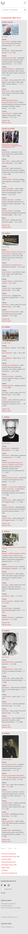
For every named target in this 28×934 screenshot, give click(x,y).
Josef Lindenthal (7, 353)
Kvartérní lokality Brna (9, 873)
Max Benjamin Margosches (10, 365)
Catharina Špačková (8, 507)
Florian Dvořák (6, 792)
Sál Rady (4, 870)
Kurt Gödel (5, 168)
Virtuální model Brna (8, 854)
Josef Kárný (5, 304)
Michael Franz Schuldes (9, 58)
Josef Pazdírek (6, 718)
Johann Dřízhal (6, 272)
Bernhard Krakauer (8, 574)
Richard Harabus (7, 608)
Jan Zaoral (5, 585)
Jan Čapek (5, 80)
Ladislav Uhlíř (6, 288)
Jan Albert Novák (7, 803)
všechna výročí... (7, 122)
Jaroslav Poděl (6, 830)
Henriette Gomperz (8, 376)
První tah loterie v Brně (9, 764)
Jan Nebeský (5, 348)
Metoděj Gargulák (7, 385)
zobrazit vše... (6, 120)
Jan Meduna (5, 596)
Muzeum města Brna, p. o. (9, 917)
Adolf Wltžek (6, 152)
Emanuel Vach (6, 295)
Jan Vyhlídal (5, 51)
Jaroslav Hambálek (8, 188)
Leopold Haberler (7, 281)
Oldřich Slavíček (7, 179)
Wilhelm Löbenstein (8, 617)
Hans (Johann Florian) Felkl (10, 312)
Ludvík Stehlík (6, 696)
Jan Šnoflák (5, 814)
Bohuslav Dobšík (7, 211)
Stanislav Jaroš (6, 704)
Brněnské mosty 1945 (9, 865)
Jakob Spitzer (6, 448)
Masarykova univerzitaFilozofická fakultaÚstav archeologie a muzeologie (10, 906)
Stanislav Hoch (6, 500)
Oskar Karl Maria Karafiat (10, 478)
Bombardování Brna (8, 862)
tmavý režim (8, 889)
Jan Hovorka (5, 41)
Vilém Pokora (6, 161)
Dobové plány (6, 859)
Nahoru (3, 848)
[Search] (14, 9)
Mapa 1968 (5, 868)
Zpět (9, 848)
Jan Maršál (5, 393)
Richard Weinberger (8, 69)
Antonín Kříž (6, 678)
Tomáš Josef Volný (7, 669)
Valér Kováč (5, 220)
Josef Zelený (5, 687)
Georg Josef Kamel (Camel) (10, 566)
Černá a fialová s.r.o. (7, 927)
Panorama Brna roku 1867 (10, 857)
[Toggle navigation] (25, 2)
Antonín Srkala (6, 518)
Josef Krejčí (5, 711)
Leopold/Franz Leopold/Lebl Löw (12, 265)
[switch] (2, 889)
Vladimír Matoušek (8, 200)
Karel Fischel (6, 91)
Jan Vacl (4, 400)
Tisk (15, 848)
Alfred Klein (5, 455)
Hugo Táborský (6, 113)
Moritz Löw (5, 785)
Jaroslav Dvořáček (7, 601)
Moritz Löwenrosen (8, 821)
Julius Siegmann (7, 358)
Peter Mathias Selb (8, 662)
